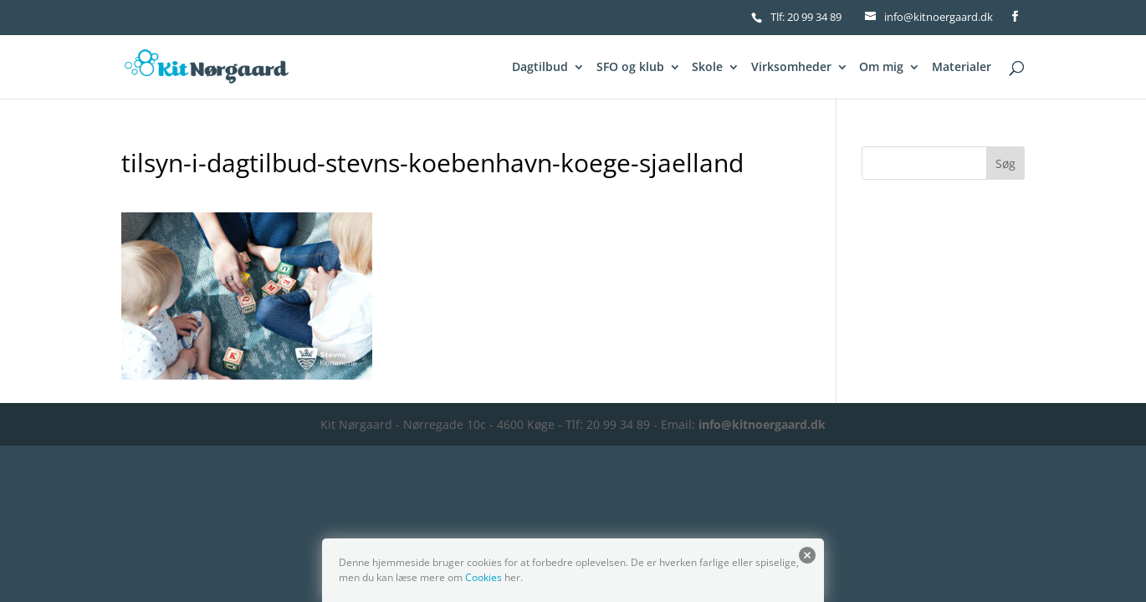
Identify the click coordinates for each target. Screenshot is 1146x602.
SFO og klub (630, 67)
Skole (707, 67)
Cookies (483, 577)
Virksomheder (791, 67)
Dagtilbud (540, 67)
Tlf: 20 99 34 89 (806, 16)
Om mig (881, 67)
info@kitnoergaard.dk (762, 424)
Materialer (961, 67)
